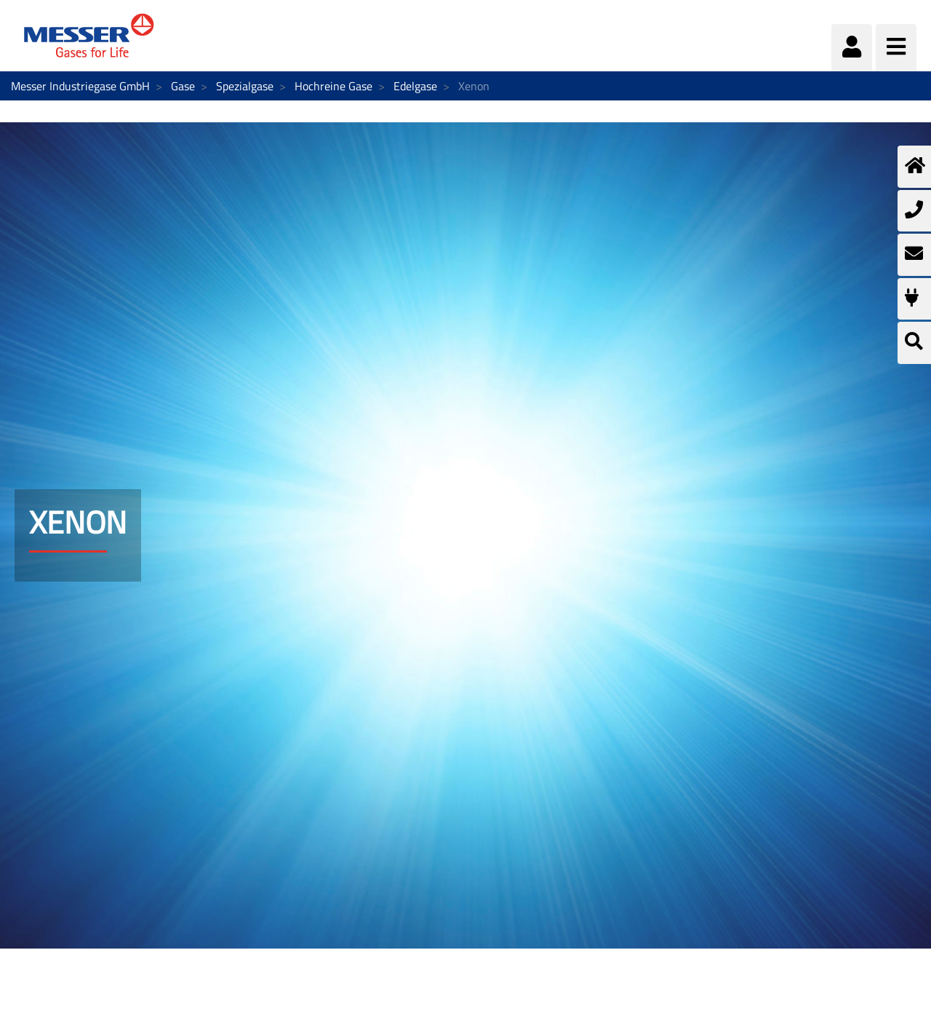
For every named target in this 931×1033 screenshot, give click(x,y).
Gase (183, 86)
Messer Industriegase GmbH (80, 86)
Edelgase (415, 86)
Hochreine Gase (333, 86)
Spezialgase (244, 86)
